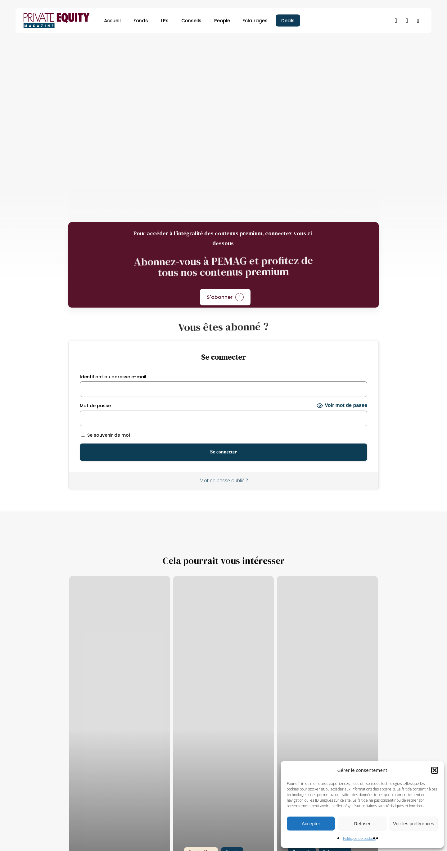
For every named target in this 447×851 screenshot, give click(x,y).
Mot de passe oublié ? (223, 480)
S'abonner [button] (220, 297)
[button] (434, 770)
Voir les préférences (413, 823)
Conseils (235, 49)
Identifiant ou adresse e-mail (113, 377)
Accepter (311, 823)
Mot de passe (95, 405)
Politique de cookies (359, 838)
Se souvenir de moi (105, 435)
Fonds (204, 49)
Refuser (362, 823)
